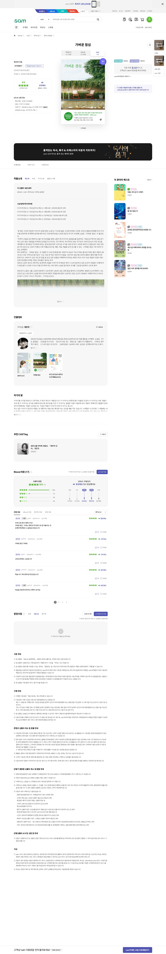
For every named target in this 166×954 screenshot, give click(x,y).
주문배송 (135, 11)
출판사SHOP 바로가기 (34, 66)
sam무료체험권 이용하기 (122, 76)
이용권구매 (139, 27)
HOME (14, 36)
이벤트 (156, 53)
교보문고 (42, 11)
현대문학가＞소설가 (25, 333)
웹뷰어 (45, 107)
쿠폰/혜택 (157, 69)
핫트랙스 (73, 11)
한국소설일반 (48, 35)
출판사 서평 (51, 178)
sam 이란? (157, 73)
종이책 (44, 614)
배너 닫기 (162, 4)
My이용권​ (148, 27)
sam (62, 11)
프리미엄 (34, 27)
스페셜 (50, 27)
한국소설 (36, 35)
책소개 (27, 178)
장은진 (16, 62)
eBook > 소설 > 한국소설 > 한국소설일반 (30, 192)
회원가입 (114, 11)
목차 (33, 178)
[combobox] (44, 19)
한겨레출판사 (18, 66)
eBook (52, 11)
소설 (28, 35)
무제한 (25, 27)
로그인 (121, 11)
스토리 (82, 11)
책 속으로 (41, 178)
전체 (29, 614)
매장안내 (142, 11)
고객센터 (149, 11)
